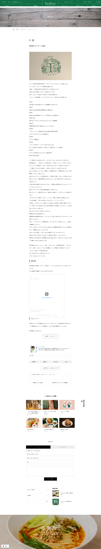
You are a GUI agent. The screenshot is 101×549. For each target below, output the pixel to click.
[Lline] (45, 361)
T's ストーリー (31, 48)
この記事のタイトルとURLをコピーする (50, 368)
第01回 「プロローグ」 (50, 336)
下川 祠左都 (37, 374)
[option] (21, 2)
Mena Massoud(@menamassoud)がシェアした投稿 (46, 315)
